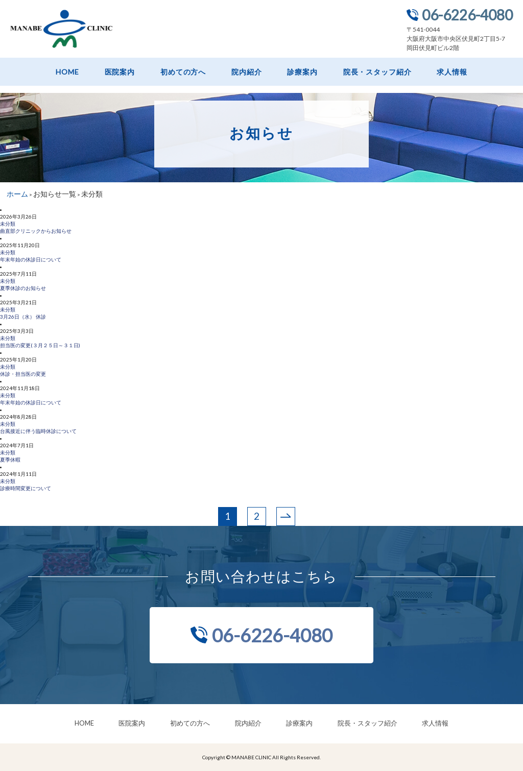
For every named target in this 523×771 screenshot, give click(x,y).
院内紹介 (246, 72)
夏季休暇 (10, 459)
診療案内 (302, 72)
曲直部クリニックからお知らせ (36, 231)
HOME (67, 72)
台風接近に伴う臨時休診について (38, 431)
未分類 (7, 224)
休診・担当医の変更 (23, 374)
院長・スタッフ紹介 (377, 72)
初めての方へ (183, 72)
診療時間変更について (25, 488)
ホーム (17, 193)
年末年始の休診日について (30, 259)
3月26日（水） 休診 (23, 317)
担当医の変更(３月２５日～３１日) (40, 345)
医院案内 (120, 72)
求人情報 (452, 72)
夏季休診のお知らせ (23, 288)
